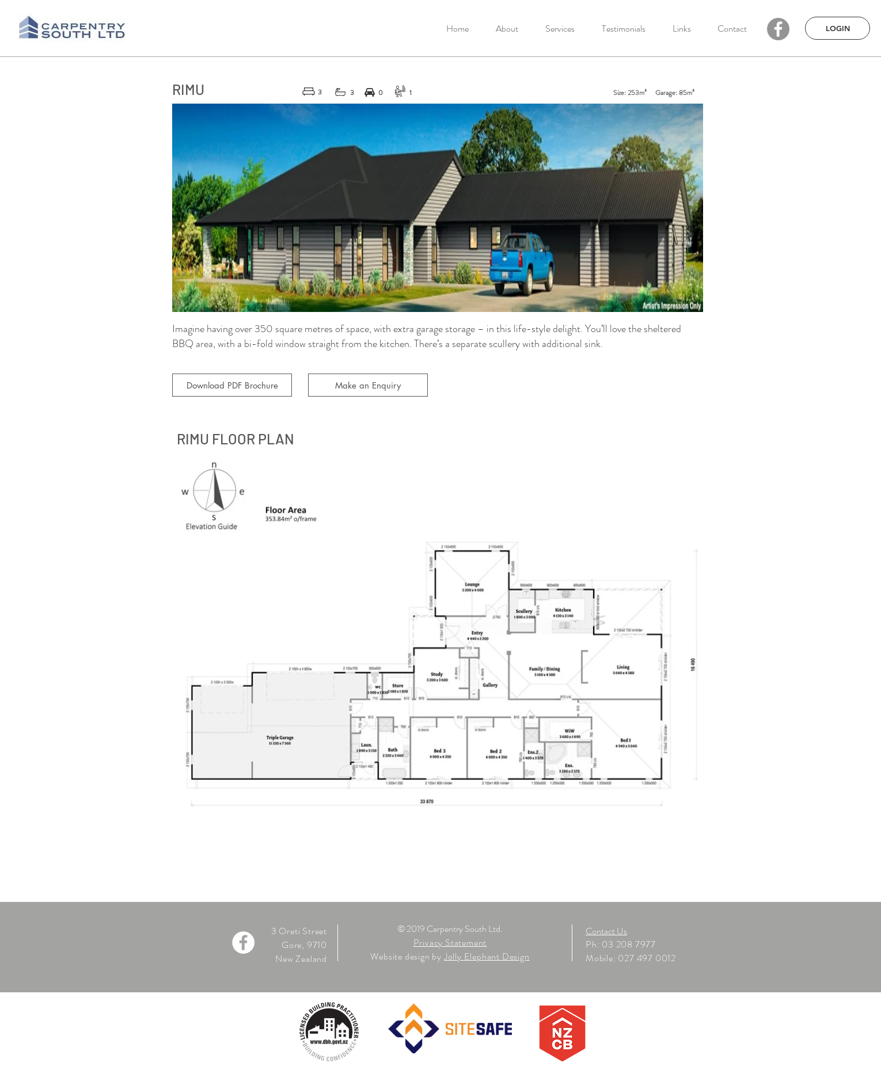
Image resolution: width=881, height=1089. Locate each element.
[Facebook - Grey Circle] (778, 29)
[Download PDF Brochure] (232, 385)
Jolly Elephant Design (487, 956)
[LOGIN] (837, 28)
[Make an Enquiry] (368, 385)
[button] (559, 28)
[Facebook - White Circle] (243, 942)
